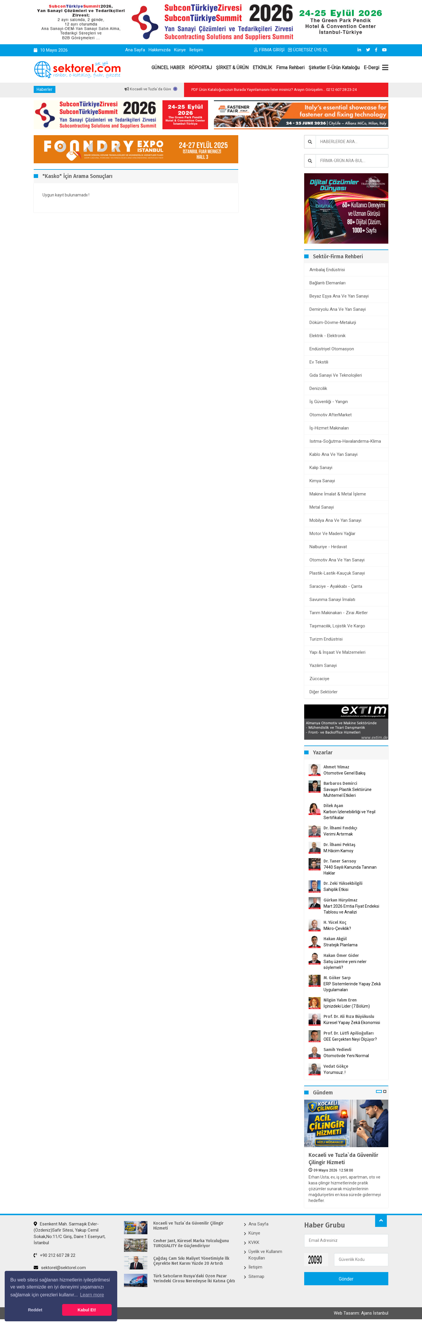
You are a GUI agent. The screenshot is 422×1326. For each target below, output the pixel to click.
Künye (180, 49)
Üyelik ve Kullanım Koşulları (265, 1254)
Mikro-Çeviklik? (337, 928)
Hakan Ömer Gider (341, 955)
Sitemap (256, 1276)
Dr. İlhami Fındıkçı (340, 828)
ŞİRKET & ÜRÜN (232, 67)
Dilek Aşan (333, 805)
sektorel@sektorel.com (60, 1267)
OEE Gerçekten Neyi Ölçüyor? (350, 1039)
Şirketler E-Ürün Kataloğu (334, 67)
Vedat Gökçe (336, 1066)
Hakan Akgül (335, 938)
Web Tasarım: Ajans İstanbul (361, 1313)
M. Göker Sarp (337, 977)
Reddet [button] (35, 1310)
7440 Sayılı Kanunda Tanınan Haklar (350, 870)
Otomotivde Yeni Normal (346, 1055)
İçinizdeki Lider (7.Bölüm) (347, 1006)
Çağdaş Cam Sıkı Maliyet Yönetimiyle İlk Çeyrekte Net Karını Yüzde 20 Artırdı (191, 1261)
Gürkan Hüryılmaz (341, 900)
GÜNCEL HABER (168, 67)
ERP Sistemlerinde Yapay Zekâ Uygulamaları (352, 987)
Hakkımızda (160, 49)
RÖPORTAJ (200, 67)
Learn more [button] (92, 1294)
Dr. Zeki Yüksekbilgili (343, 883)
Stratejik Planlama (341, 945)
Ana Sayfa (135, 49)
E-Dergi (371, 67)
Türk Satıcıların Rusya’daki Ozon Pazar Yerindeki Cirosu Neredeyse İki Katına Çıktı (194, 1278)
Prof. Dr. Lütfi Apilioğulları (349, 1033)
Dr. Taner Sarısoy (340, 861)
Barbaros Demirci (340, 783)
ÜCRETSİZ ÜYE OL (308, 49)
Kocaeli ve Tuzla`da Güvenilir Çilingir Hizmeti (343, 1159)
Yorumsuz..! (335, 1072)
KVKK (254, 1242)
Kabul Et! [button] (87, 1310)
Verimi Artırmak (338, 834)
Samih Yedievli (337, 1049)
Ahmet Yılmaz (336, 767)
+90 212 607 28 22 (54, 1255)
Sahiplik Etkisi (336, 889)
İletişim (196, 49)
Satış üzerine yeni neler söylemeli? (345, 964)
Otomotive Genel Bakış (344, 773)
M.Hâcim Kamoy (338, 850)
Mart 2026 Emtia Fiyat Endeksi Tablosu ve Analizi (351, 909)
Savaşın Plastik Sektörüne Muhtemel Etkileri (348, 792)
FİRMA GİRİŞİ (269, 49)
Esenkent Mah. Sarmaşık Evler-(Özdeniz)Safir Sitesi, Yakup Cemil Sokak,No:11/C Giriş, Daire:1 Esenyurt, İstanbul (70, 1233)
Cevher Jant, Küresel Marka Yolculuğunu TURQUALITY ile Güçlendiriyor (191, 1243)
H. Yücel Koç (335, 922)
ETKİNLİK (262, 67)
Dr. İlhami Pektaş (339, 844)
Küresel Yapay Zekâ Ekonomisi (352, 1022)
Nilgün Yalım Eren (340, 1000)
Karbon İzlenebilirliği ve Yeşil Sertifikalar (349, 814)
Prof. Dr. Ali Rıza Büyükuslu (349, 1016)
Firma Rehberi (290, 67)
